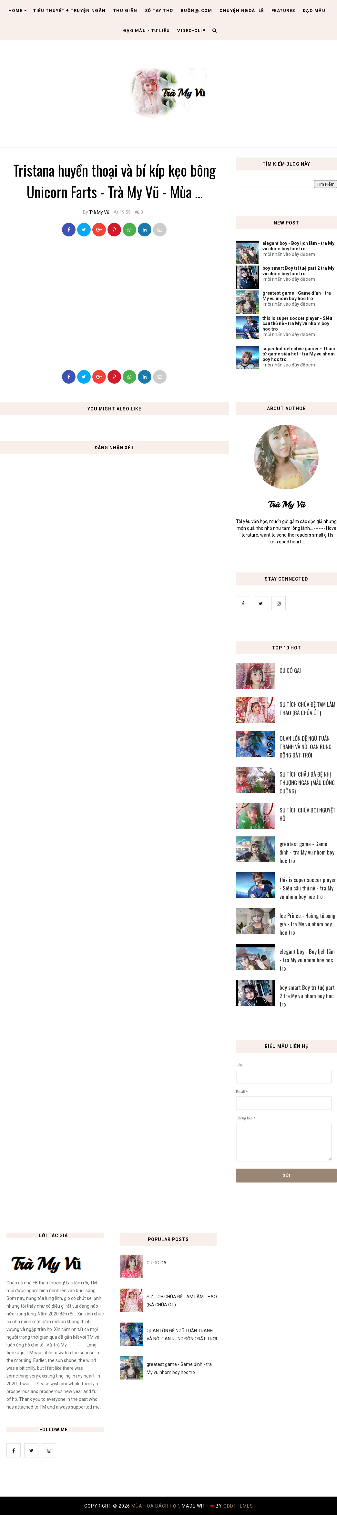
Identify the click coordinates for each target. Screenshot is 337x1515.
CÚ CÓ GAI (290, 670)
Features (283, 10)
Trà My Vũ (99, 212)
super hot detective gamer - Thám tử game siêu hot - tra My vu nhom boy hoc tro (298, 354)
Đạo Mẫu (314, 10)
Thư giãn (125, 10)
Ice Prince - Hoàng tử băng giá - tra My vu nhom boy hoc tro (307, 923)
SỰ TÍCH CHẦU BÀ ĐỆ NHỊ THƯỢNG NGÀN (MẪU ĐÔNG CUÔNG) (307, 782)
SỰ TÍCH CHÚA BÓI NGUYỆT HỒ (308, 814)
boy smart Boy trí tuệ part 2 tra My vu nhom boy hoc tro (298, 271)
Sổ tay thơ (159, 10)
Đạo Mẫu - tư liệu (146, 30)
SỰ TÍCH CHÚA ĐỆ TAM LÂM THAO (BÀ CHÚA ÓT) (307, 708)
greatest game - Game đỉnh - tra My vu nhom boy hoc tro (296, 295)
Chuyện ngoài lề (242, 10)
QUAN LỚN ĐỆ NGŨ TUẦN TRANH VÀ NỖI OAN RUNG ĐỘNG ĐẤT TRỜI (306, 746)
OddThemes (238, 1506)
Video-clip (191, 30)
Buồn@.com (196, 10)
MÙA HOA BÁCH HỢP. (156, 1506)
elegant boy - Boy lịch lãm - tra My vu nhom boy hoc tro (298, 246)
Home (17, 10)
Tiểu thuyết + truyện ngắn (69, 10)
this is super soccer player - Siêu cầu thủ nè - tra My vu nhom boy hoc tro (297, 324)
